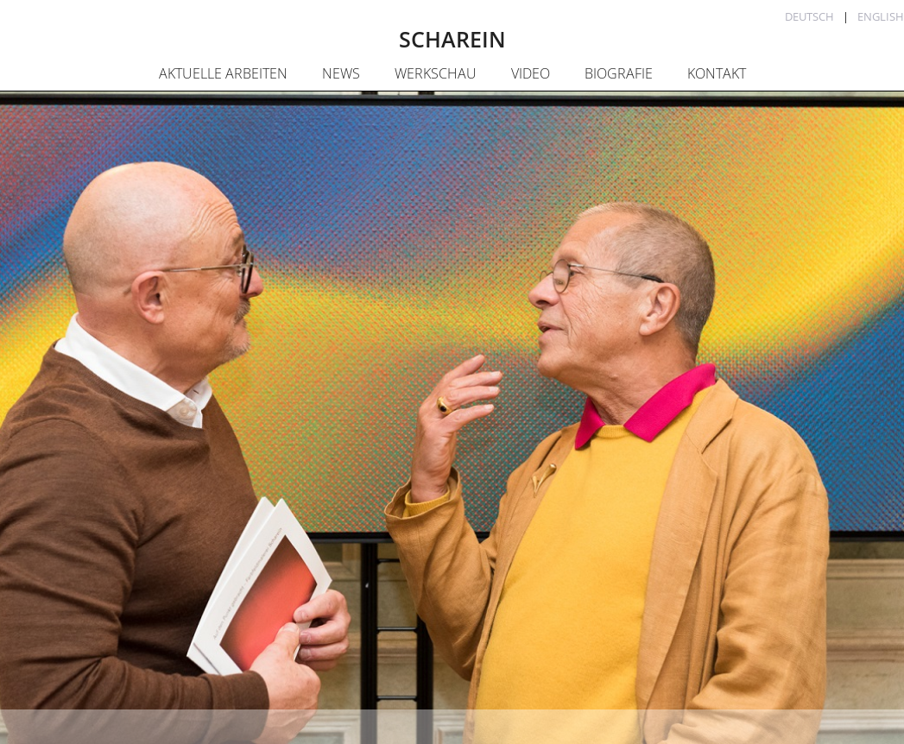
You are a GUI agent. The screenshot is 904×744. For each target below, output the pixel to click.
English (880, 16)
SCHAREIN (452, 39)
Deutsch (809, 16)
